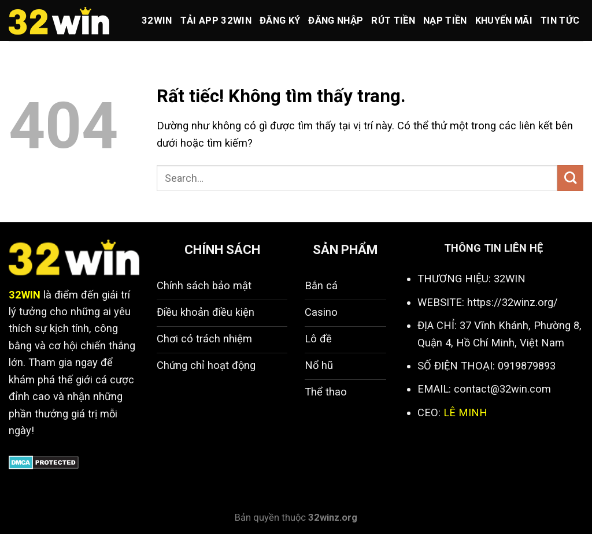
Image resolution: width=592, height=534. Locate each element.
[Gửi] (570, 178)
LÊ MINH (465, 412)
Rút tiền (393, 20)
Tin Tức (560, 20)
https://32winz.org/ (512, 302)
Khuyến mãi (503, 20)
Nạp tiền (445, 20)
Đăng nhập (335, 20)
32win (157, 20)
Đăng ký (280, 20)
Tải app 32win (215, 20)
